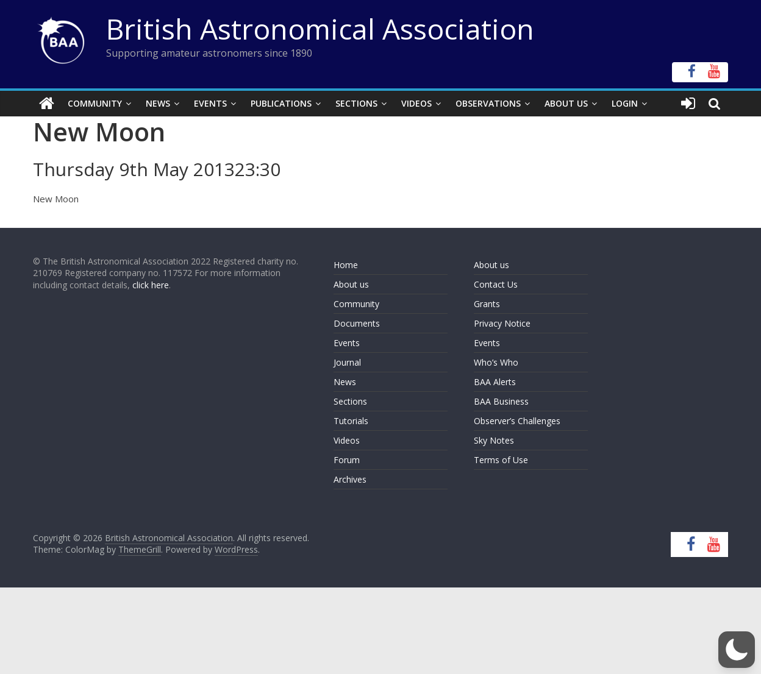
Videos (416, 103)
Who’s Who (496, 362)
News (158, 103)
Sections (356, 103)
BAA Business (501, 401)
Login (625, 103)
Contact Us (496, 284)
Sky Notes (494, 440)
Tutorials (351, 421)
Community (95, 103)
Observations (488, 103)
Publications (281, 103)
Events (210, 103)
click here (150, 285)
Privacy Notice (502, 323)
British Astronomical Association (320, 29)
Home (346, 265)
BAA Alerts (495, 382)
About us (351, 284)
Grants (487, 304)
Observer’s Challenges (517, 421)
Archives (350, 479)
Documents (357, 323)
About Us (566, 103)
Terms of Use (501, 460)
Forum (347, 460)
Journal (347, 362)
